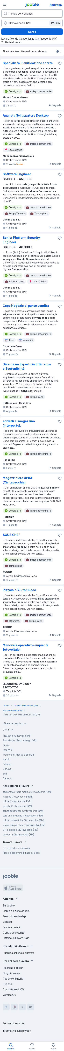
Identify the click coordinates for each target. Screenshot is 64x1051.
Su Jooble (9, 905)
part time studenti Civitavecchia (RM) (23, 815)
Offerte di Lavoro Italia (16, 938)
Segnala (54, 105)
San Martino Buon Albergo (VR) (19, 740)
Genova (7, 768)
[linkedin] (30, 1007)
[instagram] (14, 1007)
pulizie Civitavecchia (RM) (17, 801)
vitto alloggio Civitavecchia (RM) (20, 829)
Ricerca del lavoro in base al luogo (21, 852)
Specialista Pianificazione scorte (28, 63)
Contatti (7, 921)
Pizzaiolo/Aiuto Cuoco (19, 590)
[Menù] (4, 4)
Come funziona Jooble (16, 911)
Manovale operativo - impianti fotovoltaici (25, 647)
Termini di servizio (13, 1023)
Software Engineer (17, 174)
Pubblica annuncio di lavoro (18, 953)
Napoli (6, 759)
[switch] (58, 51)
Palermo (7, 764)
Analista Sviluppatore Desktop (26, 115)
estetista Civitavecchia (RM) (18, 834)
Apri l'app (55, 5)
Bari (5, 773)
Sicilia (6, 745)
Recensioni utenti (13, 978)
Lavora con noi (11, 927)
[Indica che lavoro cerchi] (32, 13)
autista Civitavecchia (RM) (17, 806)
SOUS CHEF (11, 535)
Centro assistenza (13, 932)
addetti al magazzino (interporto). (19, 423)
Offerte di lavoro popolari (16, 848)
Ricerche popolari (15, 723)
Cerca (32, 32)
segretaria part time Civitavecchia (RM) (24, 825)
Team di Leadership (14, 916)
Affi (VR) (7, 749)
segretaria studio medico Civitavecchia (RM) (27, 791)
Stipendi (7, 984)
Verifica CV (9, 995)
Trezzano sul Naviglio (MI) (16, 735)
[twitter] (22, 1007)
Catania (7, 778)
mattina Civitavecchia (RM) (17, 796)
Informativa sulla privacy (17, 1030)
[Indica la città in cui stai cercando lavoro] (32, 23)
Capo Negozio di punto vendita (26, 305)
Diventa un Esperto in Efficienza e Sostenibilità (27, 366)
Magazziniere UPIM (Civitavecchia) (17, 480)
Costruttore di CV (13, 989)
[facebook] (6, 1007)
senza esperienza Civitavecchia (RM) (23, 810)
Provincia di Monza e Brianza (18, 754)
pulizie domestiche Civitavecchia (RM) (23, 820)
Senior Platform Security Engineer (21, 240)
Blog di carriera (11, 973)
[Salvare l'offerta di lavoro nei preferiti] (60, 63)
